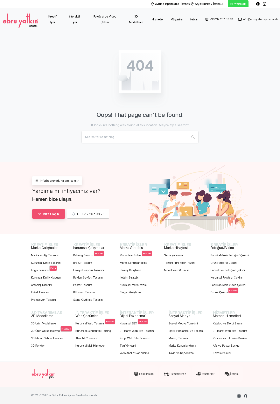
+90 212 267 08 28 (221, 19)
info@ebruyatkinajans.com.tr (260, 19)
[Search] (135, 137)
